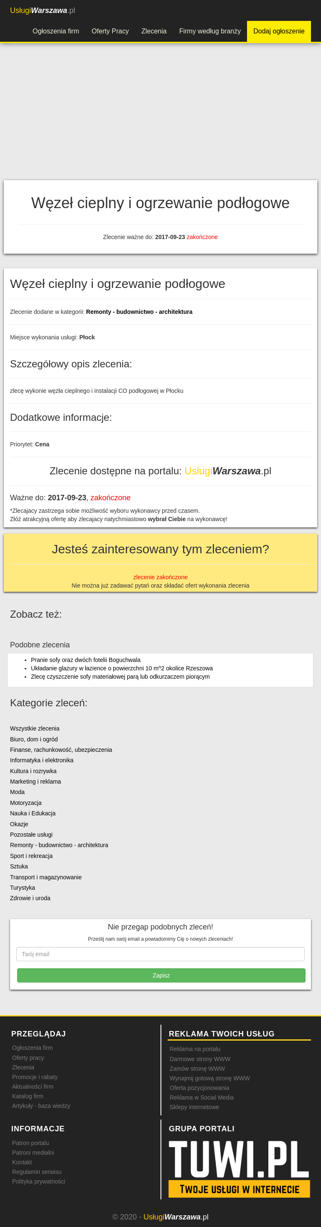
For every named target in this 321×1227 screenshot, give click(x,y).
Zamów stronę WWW (197, 1068)
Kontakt (22, 1162)
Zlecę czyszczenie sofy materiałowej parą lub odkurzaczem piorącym (120, 676)
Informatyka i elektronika (42, 760)
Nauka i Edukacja (33, 813)
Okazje (19, 824)
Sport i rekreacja (31, 856)
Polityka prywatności (38, 1181)
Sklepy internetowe (194, 1107)
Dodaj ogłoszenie (279, 31)
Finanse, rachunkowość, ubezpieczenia (61, 749)
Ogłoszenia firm (56, 31)
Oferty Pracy (110, 31)
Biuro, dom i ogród (34, 739)
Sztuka (19, 866)
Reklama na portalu (195, 1049)
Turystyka (22, 887)
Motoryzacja (25, 802)
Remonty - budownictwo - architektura (139, 311)
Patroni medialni (33, 1152)
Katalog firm (27, 1096)
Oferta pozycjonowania (199, 1087)
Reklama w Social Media (202, 1097)
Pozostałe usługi (31, 834)
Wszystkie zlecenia (34, 728)
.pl (42, 10)
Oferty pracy (28, 1057)
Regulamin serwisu (36, 1171)
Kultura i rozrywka (33, 771)
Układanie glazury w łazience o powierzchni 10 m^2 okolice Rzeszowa (122, 668)
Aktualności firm (33, 1086)
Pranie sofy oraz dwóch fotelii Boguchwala (85, 660)
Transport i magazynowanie (46, 877)
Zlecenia (153, 31)
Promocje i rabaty (35, 1077)
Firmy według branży (210, 31)
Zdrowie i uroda (30, 898)
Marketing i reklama (35, 781)
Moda (17, 792)
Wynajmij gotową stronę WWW (210, 1078)
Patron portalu (30, 1143)
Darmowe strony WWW (200, 1059)
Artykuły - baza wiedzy (41, 1105)
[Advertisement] (160, 117)
